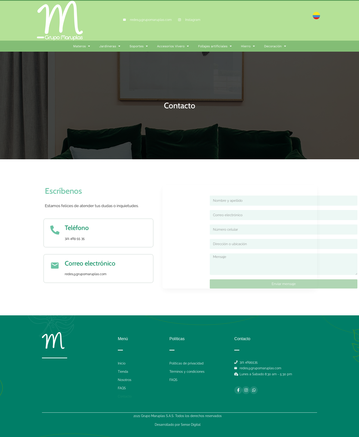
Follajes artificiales (215, 46)
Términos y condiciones (186, 371)
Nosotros (124, 380)
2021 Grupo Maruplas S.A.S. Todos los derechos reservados (177, 416)
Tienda (123, 371)
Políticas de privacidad (186, 363)
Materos (81, 46)
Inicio (121, 363)
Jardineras (109, 46)
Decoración (275, 46)
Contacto (125, 396)
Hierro (248, 46)
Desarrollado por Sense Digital (178, 424)
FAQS (122, 388)
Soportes (139, 46)
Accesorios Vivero (173, 46)
